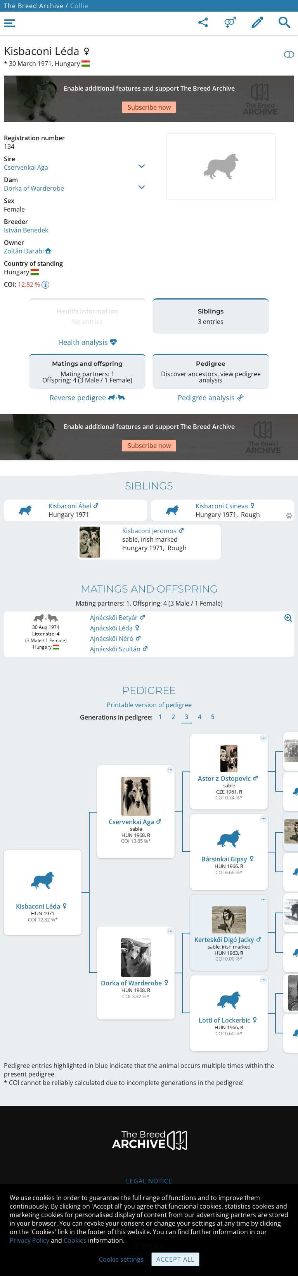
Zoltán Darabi (27, 224)
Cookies (75, 1240)
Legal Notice (149, 1134)
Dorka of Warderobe (34, 161)
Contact (149, 1151)
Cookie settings (121, 1259)
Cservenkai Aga (26, 140)
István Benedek (26, 203)
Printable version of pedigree (149, 658)
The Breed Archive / (36, 6)
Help (149, 1167)
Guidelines (149, 1183)
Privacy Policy (29, 1240)
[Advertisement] (149, 85)
